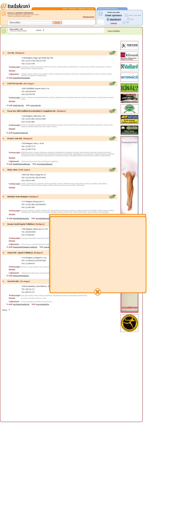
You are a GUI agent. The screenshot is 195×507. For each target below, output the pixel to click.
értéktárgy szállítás (96, 210)
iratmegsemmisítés (37, 68)
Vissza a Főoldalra (114, 31)
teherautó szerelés (80, 97)
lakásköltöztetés (37, 212)
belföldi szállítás (36, 185)
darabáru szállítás (47, 185)
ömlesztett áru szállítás (83, 183)
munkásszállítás (62, 67)
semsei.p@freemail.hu (21, 276)
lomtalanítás (25, 67)
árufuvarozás (107, 152)
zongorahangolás (103, 212)
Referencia (72, 8)
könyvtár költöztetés (37, 155)
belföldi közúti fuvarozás (55, 154)
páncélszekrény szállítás (87, 125)
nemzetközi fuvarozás (72, 152)
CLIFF (44, 298)
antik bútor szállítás (96, 152)
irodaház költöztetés (100, 154)
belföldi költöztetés (41, 154)
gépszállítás (99, 125)
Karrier (65, 8)
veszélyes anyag (84, 67)
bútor (22, 295)
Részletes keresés (88, 17)
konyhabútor (48, 295)
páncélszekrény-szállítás (92, 155)
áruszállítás (94, 183)
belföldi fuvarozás (39, 126)
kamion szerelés (103, 97)
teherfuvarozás (84, 152)
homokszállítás (25, 185)
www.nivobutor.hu (42, 304)
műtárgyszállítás (49, 155)
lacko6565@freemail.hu (21, 78)
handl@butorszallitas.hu (21, 164)
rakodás (52, 97)
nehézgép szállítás (56, 212)
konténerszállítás (41, 125)
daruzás (48, 126)
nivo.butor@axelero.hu (21, 304)
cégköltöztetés (77, 154)
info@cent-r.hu (18, 105)
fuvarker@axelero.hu (20, 133)
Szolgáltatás (82, 8)
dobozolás (87, 210)
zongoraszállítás (105, 155)
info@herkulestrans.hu (21, 218)
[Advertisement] (60, 42)
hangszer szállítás (108, 210)
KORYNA (38, 298)
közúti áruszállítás (50, 183)
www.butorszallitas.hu (44, 164)
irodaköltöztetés (26, 212)
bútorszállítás (39, 67)
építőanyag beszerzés (60, 185)
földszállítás (31, 125)
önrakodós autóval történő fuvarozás (67, 125)
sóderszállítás (102, 183)
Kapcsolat (90, 8)
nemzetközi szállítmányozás (56, 152)
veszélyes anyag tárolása (97, 67)
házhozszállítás (39, 295)
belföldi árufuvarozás (27, 154)
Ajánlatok (113, 23)
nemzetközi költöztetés (42, 97)
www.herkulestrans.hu (43, 218)
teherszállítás (82, 212)
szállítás (31, 67)
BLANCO (24, 298)
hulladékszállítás (73, 67)
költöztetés (30, 97)
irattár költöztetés (88, 154)
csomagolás (79, 210)
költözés (46, 67)
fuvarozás (53, 67)
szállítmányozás (60, 97)
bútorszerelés (64, 210)
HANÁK (31, 298)
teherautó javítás (92, 97)
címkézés (72, 210)
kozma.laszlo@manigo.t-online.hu (25, 247)
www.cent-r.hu (35, 105)
